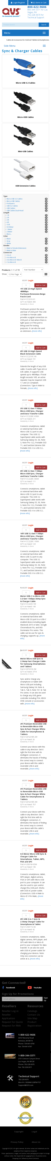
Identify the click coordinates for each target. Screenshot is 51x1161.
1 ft (27, 215)
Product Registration (34, 1023)
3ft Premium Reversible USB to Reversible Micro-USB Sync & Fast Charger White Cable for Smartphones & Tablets (33, 794)
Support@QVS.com (25, 1085)
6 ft (27, 222)
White (27, 243)
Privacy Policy (17, 1142)
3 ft (27, 220)
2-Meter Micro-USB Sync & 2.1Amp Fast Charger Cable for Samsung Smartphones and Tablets (33, 658)
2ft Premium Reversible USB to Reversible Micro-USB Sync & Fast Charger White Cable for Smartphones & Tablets (33, 729)
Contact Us (33, 1014)
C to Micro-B (27, 262)
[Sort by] (33, 269)
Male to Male (27, 250)
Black (27, 239)
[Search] (25, 25)
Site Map (32, 1018)
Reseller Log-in (10, 1011)
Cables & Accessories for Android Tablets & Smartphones (27, 40)
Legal (34, 1131)
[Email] (22, 999)
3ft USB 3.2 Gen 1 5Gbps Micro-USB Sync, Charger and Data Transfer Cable (31, 411)
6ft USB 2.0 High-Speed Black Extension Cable (31, 352)
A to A (27, 255)
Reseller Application (8, 1016)
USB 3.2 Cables (27, 206)
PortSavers (27, 203)
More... (9, 234)
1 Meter (27, 229)
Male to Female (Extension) (27, 248)
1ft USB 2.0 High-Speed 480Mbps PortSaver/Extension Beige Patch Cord (32, 293)
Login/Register (18, 2)
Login (30, 280)
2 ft (27, 217)
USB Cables (27, 208)
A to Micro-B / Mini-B (27, 260)
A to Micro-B (27, 257)
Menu (7, 32)
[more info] (37, 331)
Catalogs (32, 1011)
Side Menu (9, 45)
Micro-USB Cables (27, 201)
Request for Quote (12, 1021)
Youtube (38, 987)
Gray (27, 241)
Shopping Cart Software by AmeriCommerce (25, 1158)
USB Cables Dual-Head (27, 210)
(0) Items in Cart (38, 2)
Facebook (10, 987)
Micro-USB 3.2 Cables (27, 199)
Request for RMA (11, 1025)
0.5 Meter (27, 227)
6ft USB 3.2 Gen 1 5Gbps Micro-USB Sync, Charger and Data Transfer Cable (31, 473)
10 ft (27, 225)
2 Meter (27, 232)
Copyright (18, 1131)
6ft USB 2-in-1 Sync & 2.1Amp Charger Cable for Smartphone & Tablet (32, 921)
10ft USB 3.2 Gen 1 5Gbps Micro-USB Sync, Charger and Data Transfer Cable (31, 536)
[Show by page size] (14, 274)
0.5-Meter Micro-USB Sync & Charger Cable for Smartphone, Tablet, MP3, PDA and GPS (33, 858)
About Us (36, 1142)
